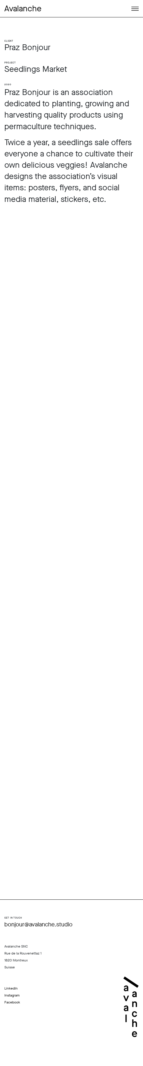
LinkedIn (11, 988)
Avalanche (22, 8)
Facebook (12, 1002)
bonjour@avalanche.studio (38, 924)
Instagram (12, 995)
